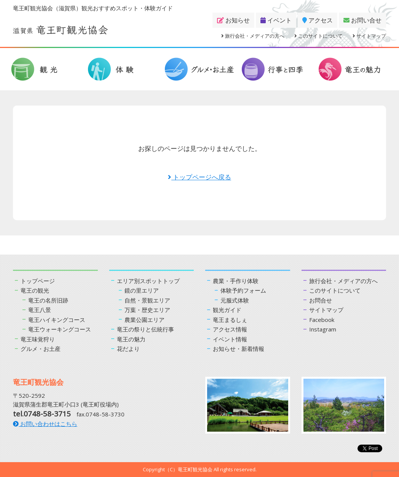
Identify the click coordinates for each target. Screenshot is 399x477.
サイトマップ (369, 35)
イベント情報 (230, 339)
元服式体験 (234, 300)
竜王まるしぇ (230, 319)
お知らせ (233, 20)
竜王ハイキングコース (56, 319)
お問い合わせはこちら (45, 423)
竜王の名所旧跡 (48, 300)
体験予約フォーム (243, 290)
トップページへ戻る (199, 177)
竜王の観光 (35, 290)
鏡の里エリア (141, 290)
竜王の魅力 (131, 339)
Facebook (321, 319)
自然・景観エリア (147, 300)
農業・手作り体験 (236, 281)
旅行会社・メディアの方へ (252, 35)
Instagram (322, 329)
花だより (128, 348)
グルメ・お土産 (41, 348)
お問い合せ (362, 20)
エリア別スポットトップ (148, 281)
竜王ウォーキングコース (59, 329)
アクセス (317, 20)
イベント (276, 20)
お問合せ (320, 300)
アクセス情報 (230, 329)
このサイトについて (318, 35)
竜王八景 (39, 310)
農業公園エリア (144, 319)
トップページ (38, 281)
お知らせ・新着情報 (238, 348)
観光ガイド (227, 310)
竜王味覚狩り (38, 339)
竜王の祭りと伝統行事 (145, 329)
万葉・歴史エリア (147, 310)
